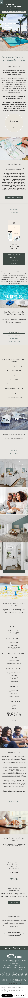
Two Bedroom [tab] (14, 212)
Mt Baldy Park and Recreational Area (14, 662)
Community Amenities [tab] (14, 335)
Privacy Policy (7, 967)
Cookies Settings (20, 995)
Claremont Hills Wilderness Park (14, 659)
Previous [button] (5, 933)
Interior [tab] (14, 448)
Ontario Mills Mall (14, 695)
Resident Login (14, 801)
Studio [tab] (14, 207)
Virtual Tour (14, 263)
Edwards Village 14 (14, 642)
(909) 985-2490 (14, 963)
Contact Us (14, 902)
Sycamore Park (14, 719)
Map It (6, 12)
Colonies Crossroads (14, 691)
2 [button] (14, 941)
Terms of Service (19, 967)
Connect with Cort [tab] (14, 341)
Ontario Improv (14, 645)
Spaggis (14, 678)
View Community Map (14, 197)
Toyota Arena (14, 648)
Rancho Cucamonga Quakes (14, 647)
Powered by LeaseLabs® (14, 983)
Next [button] (23, 933)
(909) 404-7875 (14, 9)
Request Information (18, 11)
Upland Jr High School (14, 632)
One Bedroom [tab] (14, 209)
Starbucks (14, 680)
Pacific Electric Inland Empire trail (14, 663)
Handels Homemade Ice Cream (14, 672)
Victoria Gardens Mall (14, 696)
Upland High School (14, 633)
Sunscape (14, 720)
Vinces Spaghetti (14, 681)
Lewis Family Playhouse (14, 644)
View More (14, 572)
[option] (14, 243)
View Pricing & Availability (14, 259)
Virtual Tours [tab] (14, 453)
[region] (14, 991)
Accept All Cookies (7, 995)
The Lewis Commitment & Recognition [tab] (14, 338)
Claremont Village (14, 690)
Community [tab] (14, 450)
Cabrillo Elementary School (14, 630)
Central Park (14, 657)
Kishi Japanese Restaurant (14, 674)
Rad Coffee (14, 675)
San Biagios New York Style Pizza (14, 677)
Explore (14, 121)
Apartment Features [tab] (14, 332)
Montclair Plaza (14, 693)
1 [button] (13, 941)
